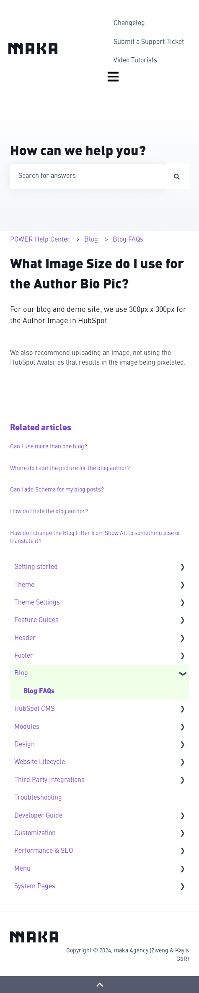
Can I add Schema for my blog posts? (57, 490)
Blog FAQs (128, 240)
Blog (91, 240)
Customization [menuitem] (35, 833)
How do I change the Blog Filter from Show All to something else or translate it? (95, 537)
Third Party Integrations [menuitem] (49, 780)
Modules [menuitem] (26, 727)
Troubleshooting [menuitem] (38, 798)
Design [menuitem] (24, 744)
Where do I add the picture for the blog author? (70, 468)
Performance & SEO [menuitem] (43, 851)
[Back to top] (99, 984)
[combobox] (87, 176)
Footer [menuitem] (23, 656)
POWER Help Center (40, 240)
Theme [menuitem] (24, 585)
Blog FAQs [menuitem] (38, 691)
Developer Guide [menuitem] (38, 816)
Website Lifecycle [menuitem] (39, 762)
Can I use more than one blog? (48, 447)
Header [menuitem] (25, 638)
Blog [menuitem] (21, 673)
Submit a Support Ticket (149, 42)
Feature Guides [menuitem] (36, 620)
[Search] (177, 176)
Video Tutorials (135, 60)
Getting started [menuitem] (36, 567)
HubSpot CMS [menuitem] (34, 709)
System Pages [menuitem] (34, 886)
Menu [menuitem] (22, 869)
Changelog (129, 23)
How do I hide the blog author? (49, 512)
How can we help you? (78, 152)
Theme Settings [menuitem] (37, 602)
